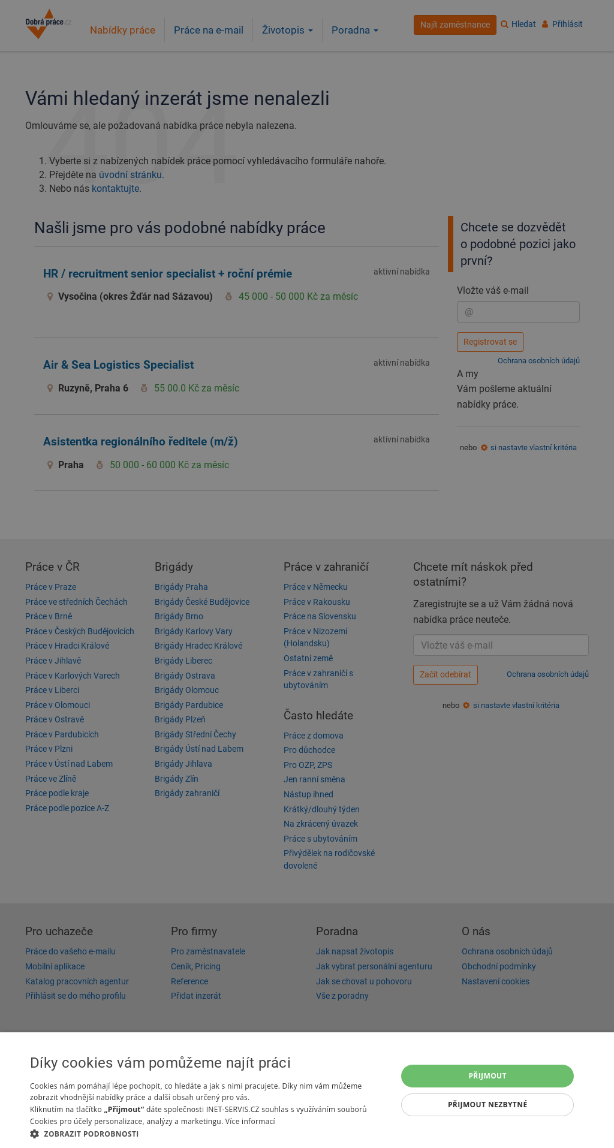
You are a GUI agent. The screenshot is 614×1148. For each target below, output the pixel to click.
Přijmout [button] (487, 1076)
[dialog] (307, 1090)
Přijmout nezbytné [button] (488, 1104)
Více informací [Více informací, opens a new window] (250, 1121)
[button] (208, 1133)
